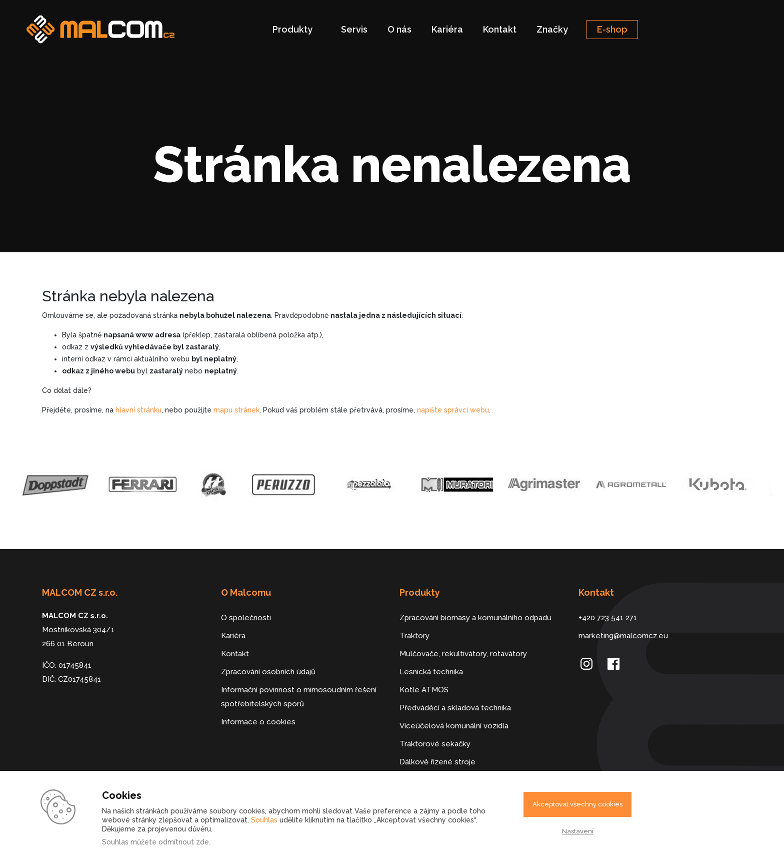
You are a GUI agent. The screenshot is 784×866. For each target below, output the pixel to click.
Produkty (292, 29)
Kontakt (499, 29)
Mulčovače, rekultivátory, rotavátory (463, 653)
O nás (400, 29)
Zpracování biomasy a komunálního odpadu (476, 617)
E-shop (612, 29)
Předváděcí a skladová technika (455, 707)
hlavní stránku (139, 410)
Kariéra (447, 29)
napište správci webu (453, 410)
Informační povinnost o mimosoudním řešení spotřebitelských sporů (298, 696)
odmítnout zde (183, 842)
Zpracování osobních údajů (268, 671)
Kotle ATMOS (424, 689)
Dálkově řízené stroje (438, 761)
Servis (354, 29)
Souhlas (264, 820)
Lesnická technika (431, 671)
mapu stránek (237, 410)
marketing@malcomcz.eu (623, 635)
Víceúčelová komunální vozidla (454, 725)
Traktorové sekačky (435, 743)
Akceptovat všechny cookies (577, 804)
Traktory (415, 635)
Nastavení (578, 831)
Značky (552, 29)
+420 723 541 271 (607, 617)
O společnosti (246, 617)
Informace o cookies (258, 721)
